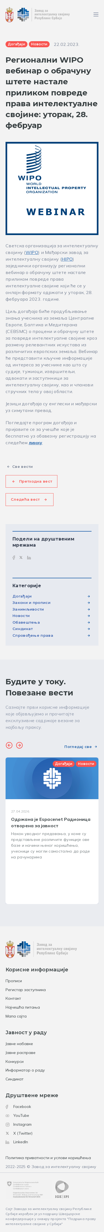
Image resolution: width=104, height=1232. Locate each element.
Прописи (14, 980)
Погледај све (78, 746)
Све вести (22, 466)
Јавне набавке (19, 1043)
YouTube (17, 1115)
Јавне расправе (20, 1052)
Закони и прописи (31, 602)
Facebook (18, 1106)
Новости (21, 615)
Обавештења (26, 622)
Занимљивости (28, 609)
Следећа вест (25, 499)
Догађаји (22, 596)
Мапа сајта (16, 1016)
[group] (52, 830)
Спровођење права (32, 635)
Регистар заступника (26, 989)
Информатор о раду (25, 1070)
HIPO (67, 259)
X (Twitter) (19, 1133)
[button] (9, 746)
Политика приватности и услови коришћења (48, 1157)
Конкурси (15, 1061)
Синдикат (22, 628)
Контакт (13, 998)
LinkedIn (17, 1141)
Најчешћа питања (23, 1007)
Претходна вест (35, 481)
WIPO (32, 252)
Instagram (19, 1124)
